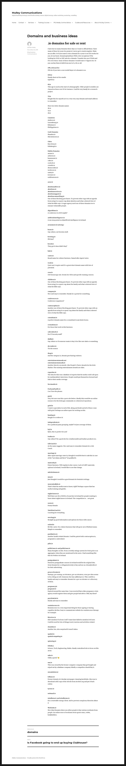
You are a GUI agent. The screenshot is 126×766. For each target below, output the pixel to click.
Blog (28, 52)
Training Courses (43, 22)
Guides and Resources (82, 22)
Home (14, 22)
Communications (32, 54)
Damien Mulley (31, 47)
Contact (21, 22)
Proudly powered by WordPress (36, 758)
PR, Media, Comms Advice (62, 22)
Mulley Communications (27, 12)
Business (32, 52)
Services (31, 22)
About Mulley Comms (102, 22)
